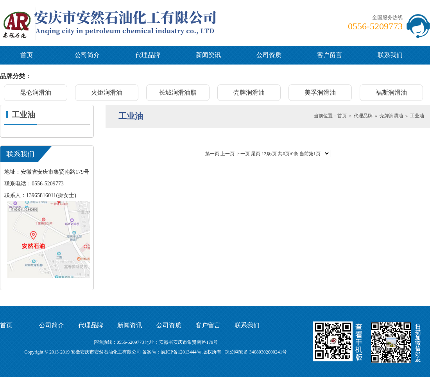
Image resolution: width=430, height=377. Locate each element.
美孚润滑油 (320, 92)
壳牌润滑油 (249, 92)
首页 (26, 55)
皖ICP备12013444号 (181, 352)
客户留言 (329, 55)
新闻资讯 (208, 55)
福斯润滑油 (391, 92)
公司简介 (87, 55)
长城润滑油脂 (178, 92)
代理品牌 (147, 55)
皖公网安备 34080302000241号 (256, 352)
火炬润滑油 (106, 92)
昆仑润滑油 (35, 92)
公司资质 (268, 55)
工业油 (417, 115)
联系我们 (390, 55)
